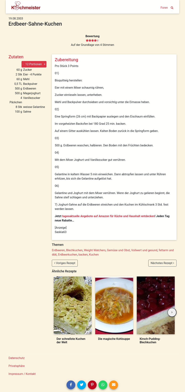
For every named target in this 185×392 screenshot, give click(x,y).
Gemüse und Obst (118, 250)
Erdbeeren (58, 250)
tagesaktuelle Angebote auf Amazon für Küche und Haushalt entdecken (108, 216)
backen (83, 254)
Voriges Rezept (64, 263)
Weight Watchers (95, 250)
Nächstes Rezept (162, 263)
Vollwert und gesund (144, 250)
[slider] (92, 40)
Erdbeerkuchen (67, 254)
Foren (164, 7)
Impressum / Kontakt (22, 374)
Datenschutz (16, 358)
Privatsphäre (16, 366)
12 (33, 64)
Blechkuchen (74, 250)
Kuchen (94, 254)
